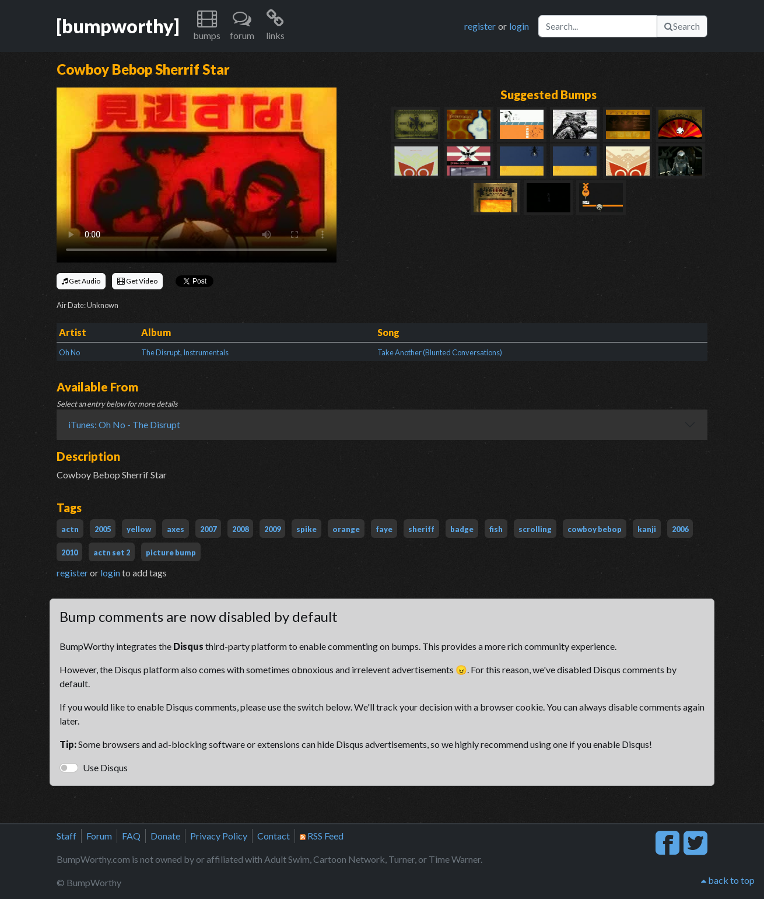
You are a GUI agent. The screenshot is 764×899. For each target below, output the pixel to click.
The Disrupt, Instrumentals (185, 352)
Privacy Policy (218, 835)
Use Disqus (105, 767)
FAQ (131, 835)
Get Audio (81, 281)
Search (682, 26)
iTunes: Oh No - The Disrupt (124, 424)
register (480, 26)
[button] (206, 26)
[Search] (597, 26)
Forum (99, 835)
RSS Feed (322, 835)
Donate (165, 835)
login (519, 26)
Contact (273, 835)
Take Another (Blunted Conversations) (439, 352)
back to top (728, 880)
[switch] (68, 767)
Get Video (137, 281)
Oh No (69, 352)
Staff (66, 835)
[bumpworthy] (118, 26)
